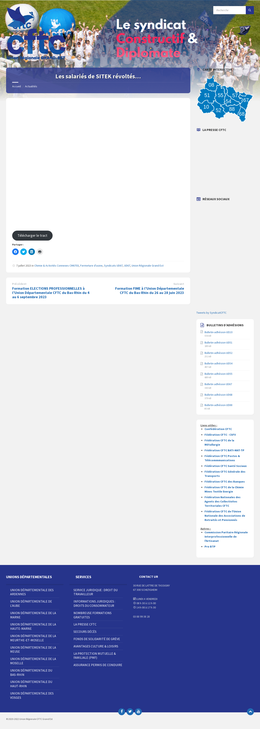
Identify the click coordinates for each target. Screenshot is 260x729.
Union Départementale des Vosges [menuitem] (32, 695)
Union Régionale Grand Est (148, 265)
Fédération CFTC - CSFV (220, 434)
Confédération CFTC (218, 429)
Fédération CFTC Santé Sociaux (226, 466)
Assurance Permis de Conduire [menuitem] (98, 665)
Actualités (31, 86)
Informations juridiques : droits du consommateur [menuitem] (94, 603)
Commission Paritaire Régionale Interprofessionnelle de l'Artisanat (226, 536)
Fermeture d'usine (91, 265)
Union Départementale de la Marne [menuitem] (33, 615)
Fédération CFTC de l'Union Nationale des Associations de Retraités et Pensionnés (225, 516)
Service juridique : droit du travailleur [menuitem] (96, 592)
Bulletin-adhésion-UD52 (218, 353)
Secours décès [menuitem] (85, 632)
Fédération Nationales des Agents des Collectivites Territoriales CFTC (222, 501)
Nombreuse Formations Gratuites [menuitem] (93, 615)
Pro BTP (210, 546)
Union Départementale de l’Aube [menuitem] (31, 603)
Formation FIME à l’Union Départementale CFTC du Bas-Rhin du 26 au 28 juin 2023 (149, 290)
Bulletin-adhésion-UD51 (218, 342)
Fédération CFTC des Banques (225, 481)
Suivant (178, 284)
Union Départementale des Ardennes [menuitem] (32, 592)
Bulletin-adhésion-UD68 (218, 394)
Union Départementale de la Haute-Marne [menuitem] (33, 626)
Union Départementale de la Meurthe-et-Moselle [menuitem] (33, 638)
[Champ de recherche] (233, 10)
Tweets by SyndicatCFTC (211, 312)
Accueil (16, 86)
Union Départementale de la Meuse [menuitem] (33, 649)
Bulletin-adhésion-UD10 (218, 332)
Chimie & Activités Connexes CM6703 (56, 265)
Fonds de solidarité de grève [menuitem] (97, 639)
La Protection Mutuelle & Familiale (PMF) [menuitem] (95, 655)
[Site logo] (36, 60)
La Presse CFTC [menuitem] (85, 624)
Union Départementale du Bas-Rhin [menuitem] (31, 672)
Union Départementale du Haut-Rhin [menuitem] (31, 684)
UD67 (127, 265)
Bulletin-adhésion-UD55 (218, 374)
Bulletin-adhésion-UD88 (218, 405)
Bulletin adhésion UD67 (218, 384)
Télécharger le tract (32, 235)
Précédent (19, 284)
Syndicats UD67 (113, 265)
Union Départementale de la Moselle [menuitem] (33, 661)
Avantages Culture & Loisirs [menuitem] (96, 646)
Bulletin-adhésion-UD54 (218, 363)
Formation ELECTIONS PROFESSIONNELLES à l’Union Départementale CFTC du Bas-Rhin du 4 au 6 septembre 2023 (50, 292)
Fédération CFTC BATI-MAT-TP (224, 450)
